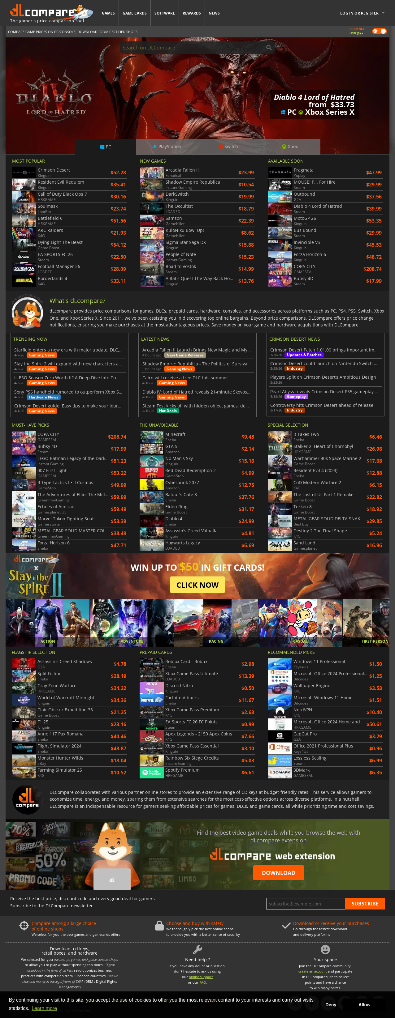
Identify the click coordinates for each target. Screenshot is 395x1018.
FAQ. (203, 982)
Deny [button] (330, 1004)
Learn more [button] (44, 1008)
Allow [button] (364, 1004)
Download (278, 872)
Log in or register (359, 13)
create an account (312, 971)
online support (201, 976)
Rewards (192, 13)
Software (164, 13)
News (214, 13)
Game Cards (135, 13)
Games (108, 13)
